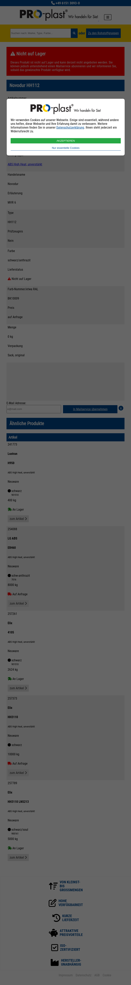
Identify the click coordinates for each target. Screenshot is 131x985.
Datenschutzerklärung (70, 127)
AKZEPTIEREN (66, 140)
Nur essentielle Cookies (65, 147)
